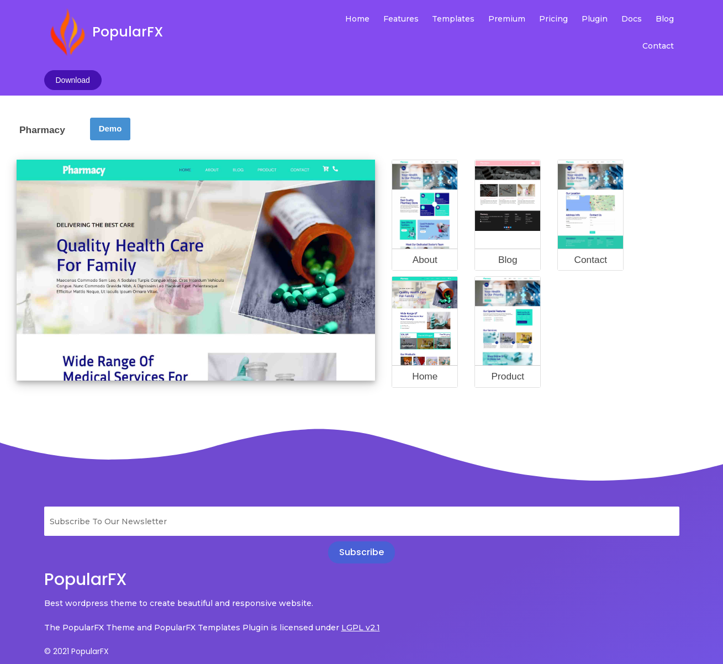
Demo (110, 71)
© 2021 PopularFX (76, 609)
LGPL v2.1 (63, 586)
